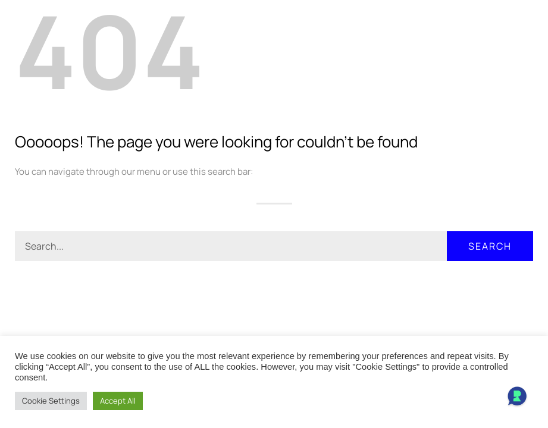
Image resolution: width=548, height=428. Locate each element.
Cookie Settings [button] (51, 400)
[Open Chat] (517, 397)
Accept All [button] (118, 400)
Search (490, 246)
